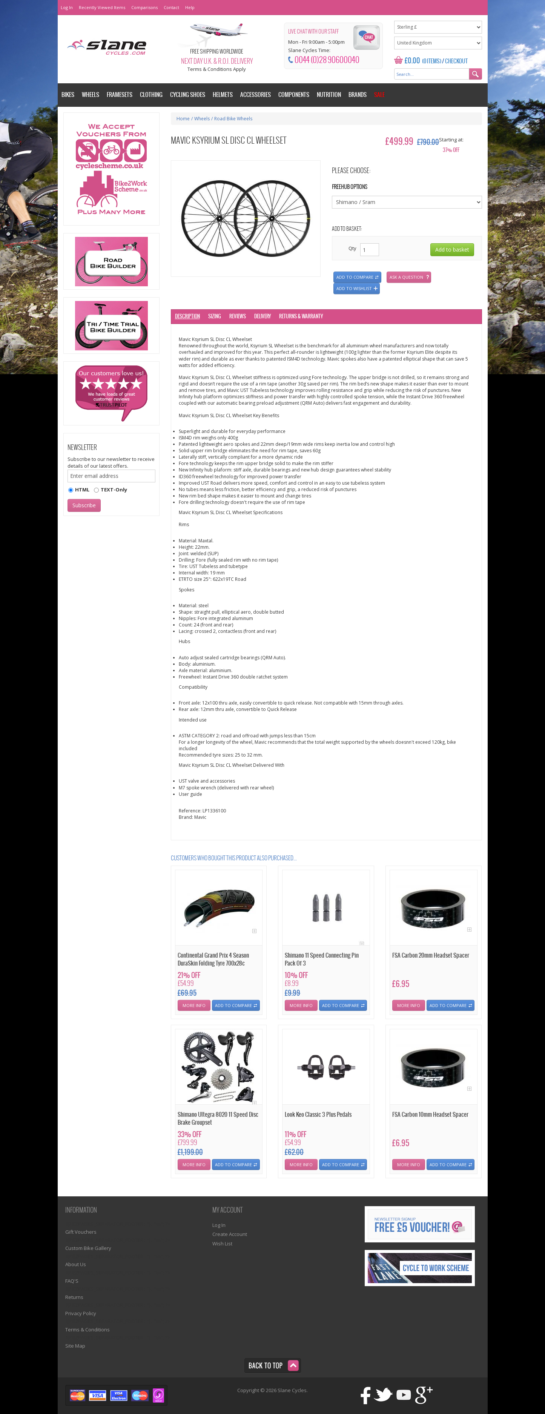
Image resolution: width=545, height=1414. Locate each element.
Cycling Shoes (187, 95)
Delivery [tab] (262, 316)
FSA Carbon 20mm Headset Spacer (430, 955)
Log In (67, 7)
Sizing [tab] (214, 316)
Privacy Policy (80, 1313)
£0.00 (412, 61)
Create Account (229, 1234)
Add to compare (354, 277)
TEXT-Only (114, 489)
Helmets (223, 95)
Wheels (202, 118)
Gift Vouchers (81, 1231)
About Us (75, 1264)
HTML (82, 489)
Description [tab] (187, 316)
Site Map (75, 1345)
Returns (74, 1297)
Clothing (151, 95)
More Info (194, 1005)
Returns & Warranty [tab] (301, 316)
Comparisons (144, 7)
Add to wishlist (354, 288)
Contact (171, 7)
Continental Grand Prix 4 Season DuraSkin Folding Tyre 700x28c (213, 959)
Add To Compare (233, 1005)
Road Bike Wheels (233, 118)
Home (183, 118)
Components (293, 95)
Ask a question (406, 277)
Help (190, 7)
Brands (357, 95)
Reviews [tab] (237, 316)
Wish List (222, 1243)
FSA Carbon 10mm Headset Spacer (430, 1115)
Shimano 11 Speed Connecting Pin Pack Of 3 (322, 959)
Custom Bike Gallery (88, 1248)
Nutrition (329, 95)
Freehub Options (349, 187)
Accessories (255, 95)
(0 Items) (431, 61)
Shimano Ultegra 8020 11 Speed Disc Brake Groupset (218, 1119)
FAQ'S (71, 1280)
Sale (379, 95)
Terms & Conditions (87, 1329)
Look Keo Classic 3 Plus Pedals (318, 1115)
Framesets (119, 95)
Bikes (67, 95)
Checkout (456, 61)
